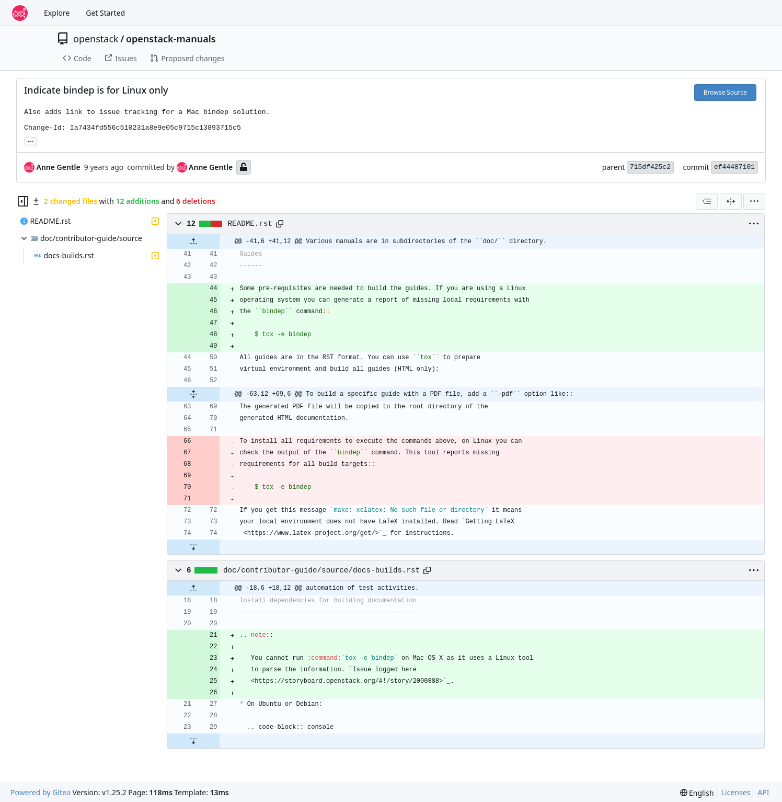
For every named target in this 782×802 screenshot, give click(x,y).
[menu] (754, 201)
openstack (96, 38)
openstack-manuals (171, 38)
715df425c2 (650, 167)
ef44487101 (734, 167)
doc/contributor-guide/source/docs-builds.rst (321, 570)
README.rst (250, 224)
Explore (57, 13)
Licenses (736, 792)
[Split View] (731, 201)
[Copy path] (279, 223)
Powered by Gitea (40, 792)
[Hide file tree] (23, 201)
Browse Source (725, 92)
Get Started (105, 13)
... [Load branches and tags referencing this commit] (30, 140)
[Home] (19, 13)
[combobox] (707, 201)
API (763, 792)
